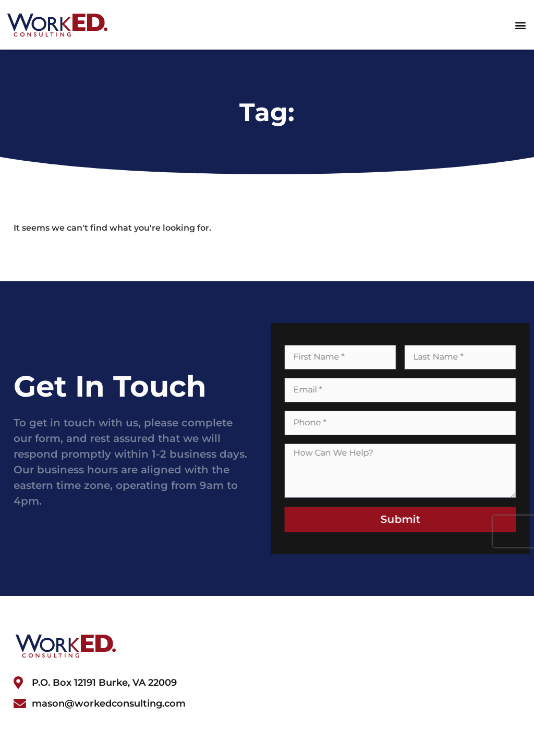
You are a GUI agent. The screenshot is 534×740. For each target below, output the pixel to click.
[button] (520, 24)
